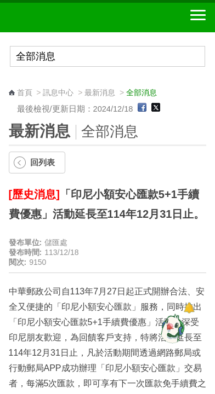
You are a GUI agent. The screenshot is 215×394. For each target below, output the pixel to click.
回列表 (42, 162)
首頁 (24, 92)
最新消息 (99, 92)
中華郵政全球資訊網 (68, 17)
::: (12, 82)
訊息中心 (58, 92)
